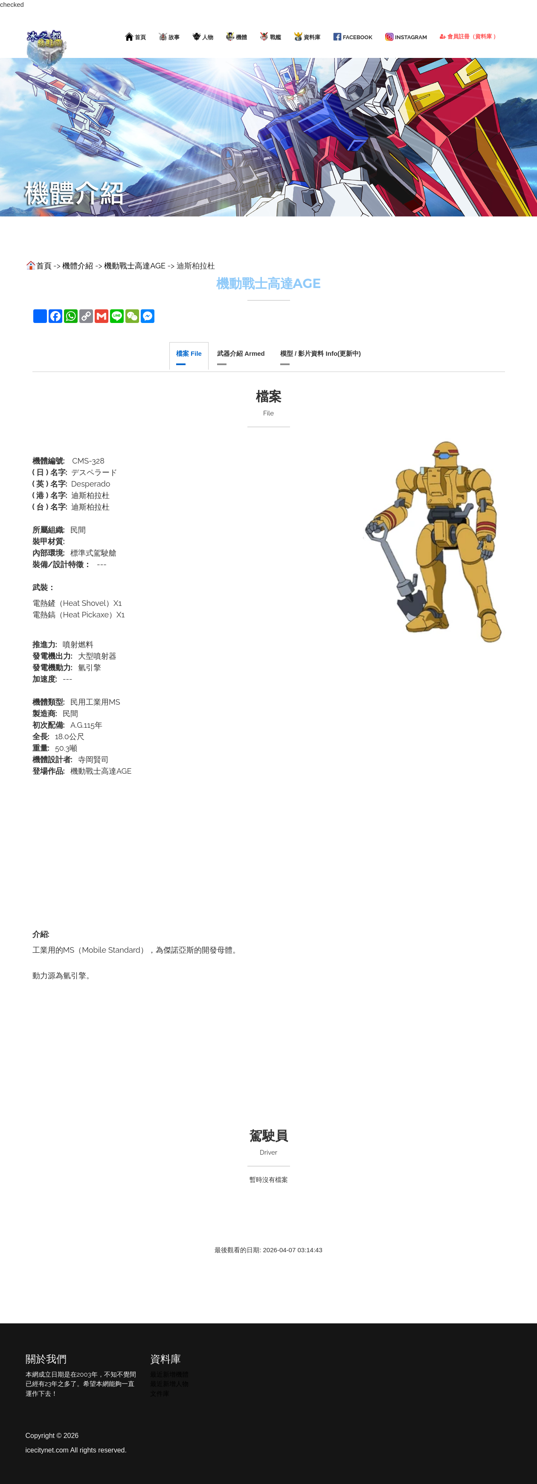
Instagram (406, 36)
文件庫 (159, 1394)
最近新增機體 (169, 1374)
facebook (352, 36)
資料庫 (307, 36)
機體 (236, 36)
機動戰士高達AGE (134, 265)
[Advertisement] (268, 848)
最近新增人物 (169, 1384)
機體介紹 (77, 265)
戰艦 (270, 36)
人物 (202, 36)
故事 (169, 36)
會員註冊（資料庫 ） (469, 36)
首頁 (135, 36)
